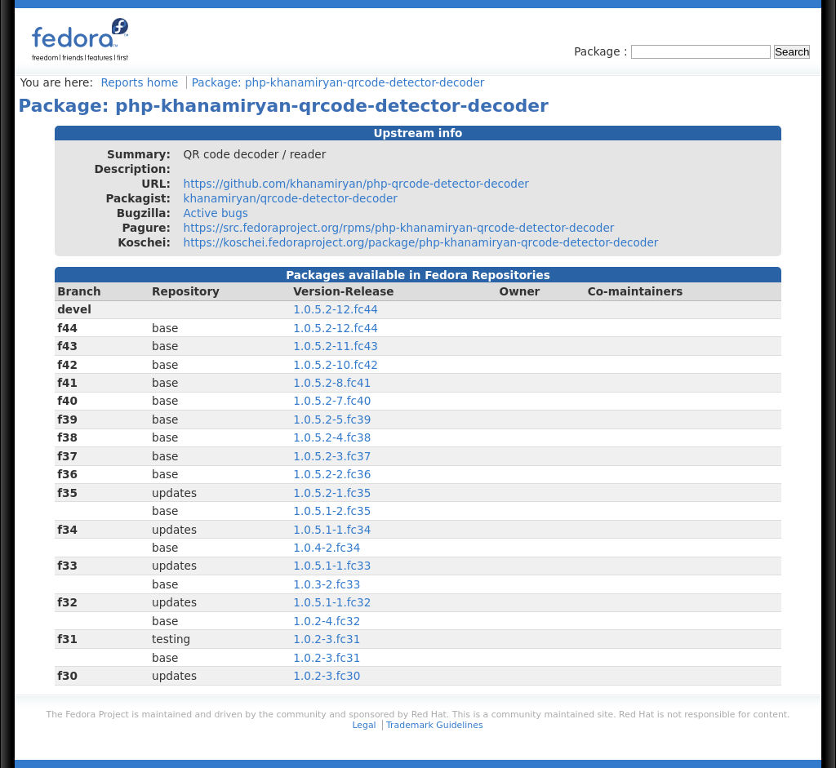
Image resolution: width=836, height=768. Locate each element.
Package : (602, 51)
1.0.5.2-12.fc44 (335, 309)
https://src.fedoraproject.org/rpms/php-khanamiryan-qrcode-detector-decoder (399, 227)
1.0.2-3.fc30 (326, 675)
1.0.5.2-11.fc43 (335, 346)
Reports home (139, 82)
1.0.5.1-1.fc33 (332, 565)
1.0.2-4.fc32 (326, 621)
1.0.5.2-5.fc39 (332, 419)
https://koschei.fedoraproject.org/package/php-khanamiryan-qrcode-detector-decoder (421, 242)
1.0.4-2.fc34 (326, 547)
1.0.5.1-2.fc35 (332, 510)
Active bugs (216, 213)
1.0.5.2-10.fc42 (335, 364)
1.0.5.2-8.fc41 (332, 382)
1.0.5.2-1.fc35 (332, 492)
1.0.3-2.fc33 (326, 584)
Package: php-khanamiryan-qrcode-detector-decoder (338, 82)
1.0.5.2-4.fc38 (332, 437)
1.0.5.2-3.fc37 (332, 456)
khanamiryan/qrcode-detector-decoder (291, 198)
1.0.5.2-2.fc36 (332, 474)
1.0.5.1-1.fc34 (332, 529)
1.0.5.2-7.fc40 (332, 400)
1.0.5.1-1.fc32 (332, 602)
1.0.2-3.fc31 (326, 639)
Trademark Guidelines (434, 725)
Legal (364, 725)
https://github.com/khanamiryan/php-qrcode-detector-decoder (356, 183)
